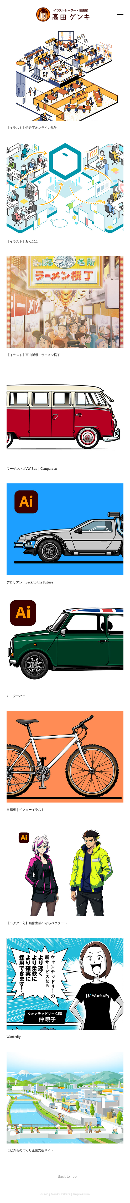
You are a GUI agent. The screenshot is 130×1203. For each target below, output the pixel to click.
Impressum (81, 1194)
